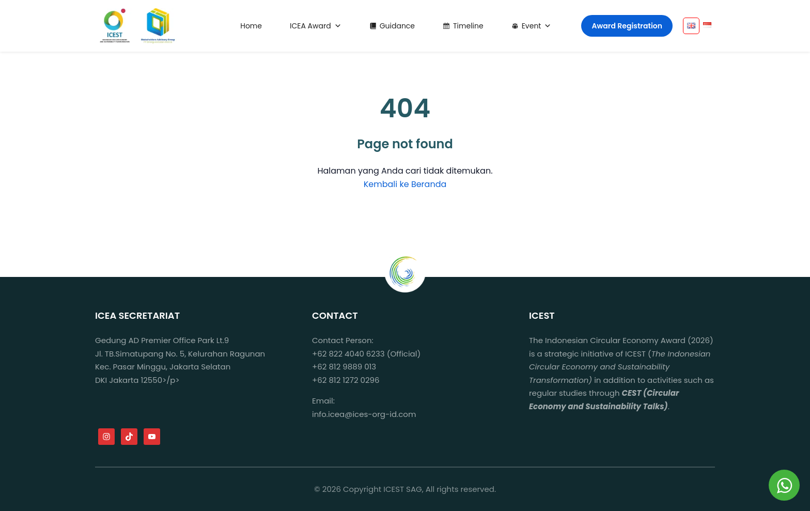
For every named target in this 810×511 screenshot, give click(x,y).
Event (537, 26)
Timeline (468, 26)
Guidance (397, 26)
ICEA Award (315, 26)
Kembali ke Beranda (405, 184)
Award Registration (626, 26)
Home (251, 26)
